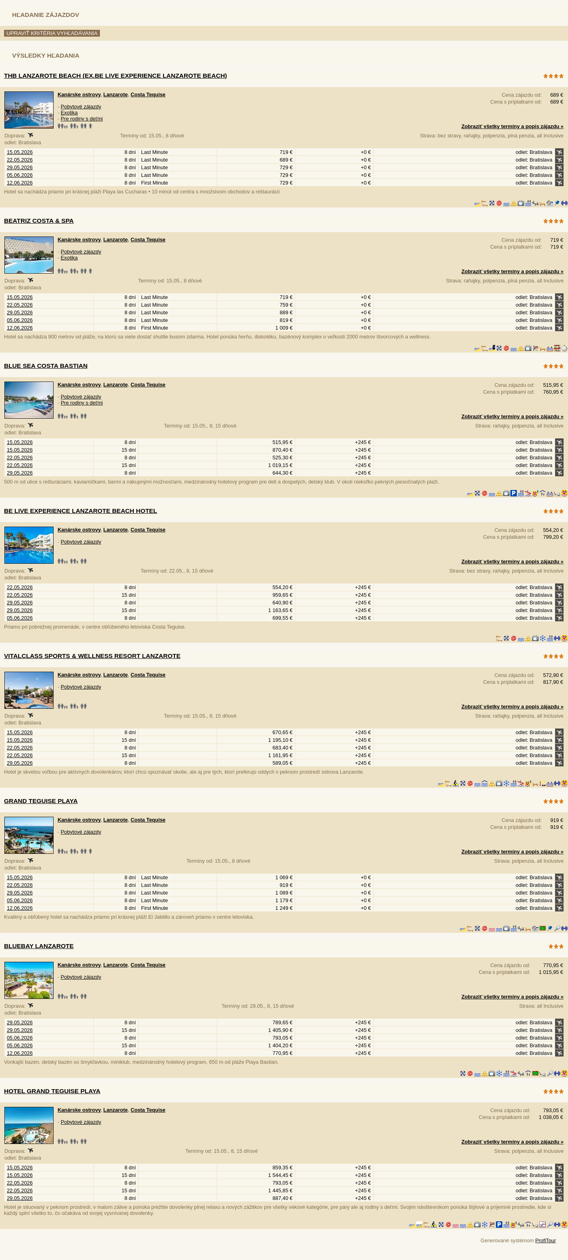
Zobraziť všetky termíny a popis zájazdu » (512, 126)
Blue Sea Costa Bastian (45, 365)
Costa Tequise (148, 94)
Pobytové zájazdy (81, 107)
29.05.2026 (20, 167)
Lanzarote (116, 94)
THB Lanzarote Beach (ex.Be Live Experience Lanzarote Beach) (115, 75)
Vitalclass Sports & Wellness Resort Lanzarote (92, 655)
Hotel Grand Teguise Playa (52, 1091)
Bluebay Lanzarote (39, 945)
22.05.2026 (20, 160)
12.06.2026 (20, 183)
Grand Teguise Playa (41, 800)
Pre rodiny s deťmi (82, 119)
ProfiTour (545, 1240)
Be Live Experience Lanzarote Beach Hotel (80, 510)
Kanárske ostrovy (79, 94)
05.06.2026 (20, 175)
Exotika (69, 113)
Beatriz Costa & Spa (39, 220)
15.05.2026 (20, 152)
